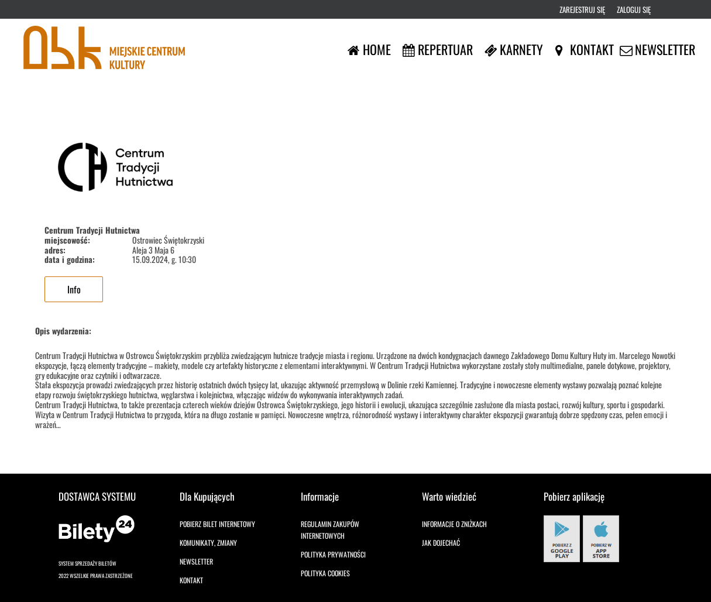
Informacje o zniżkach (454, 524)
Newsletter (196, 561)
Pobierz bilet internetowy (217, 524)
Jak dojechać (441, 543)
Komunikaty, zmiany (208, 543)
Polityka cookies (325, 573)
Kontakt (191, 580)
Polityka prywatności (333, 554)
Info (74, 289)
